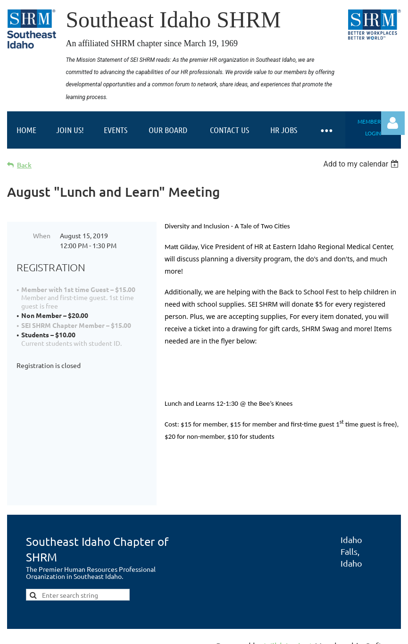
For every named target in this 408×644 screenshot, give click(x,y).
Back (24, 164)
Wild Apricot (288, 632)
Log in (393, 123)
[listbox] (362, 164)
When (41, 235)
